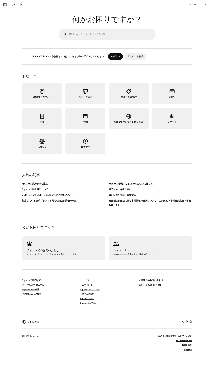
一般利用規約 (186, 345)
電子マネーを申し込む (120, 189)
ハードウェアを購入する (33, 285)
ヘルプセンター (87, 285)
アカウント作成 (135, 56)
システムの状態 (87, 294)
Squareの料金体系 (30, 289)
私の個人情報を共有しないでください (175, 336)
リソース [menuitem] (193, 4)
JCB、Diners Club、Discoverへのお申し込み (46, 195)
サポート (16, 4)
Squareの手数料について (35, 189)
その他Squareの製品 (31, 294)
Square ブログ (87, 298)
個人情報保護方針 (184, 340)
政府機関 (188, 350)
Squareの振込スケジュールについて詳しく (131, 183)
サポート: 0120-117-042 (149, 285)
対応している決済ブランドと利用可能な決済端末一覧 (49, 200)
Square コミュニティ (90, 289)
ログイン (204, 4)
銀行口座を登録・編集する (122, 195)
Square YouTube (88, 303)
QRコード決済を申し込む (35, 183)
